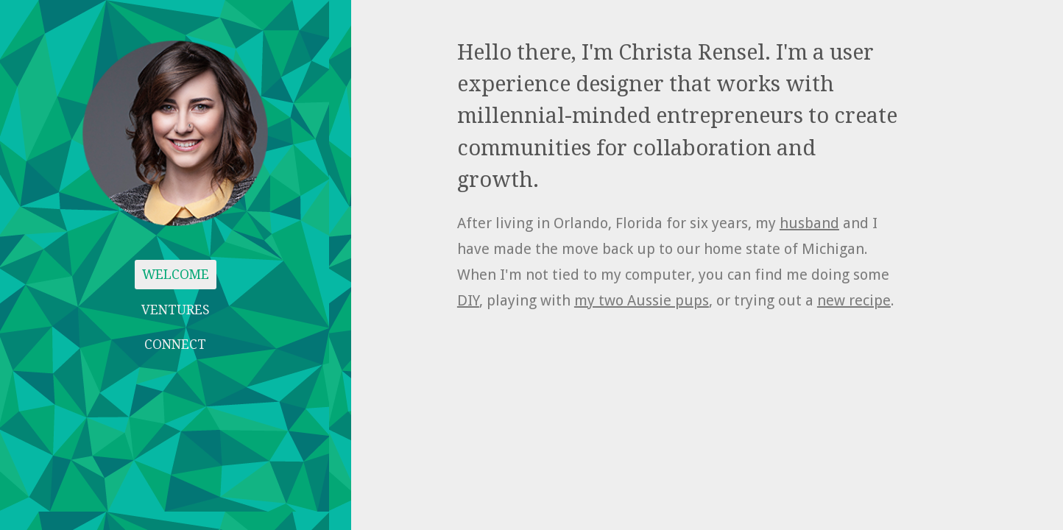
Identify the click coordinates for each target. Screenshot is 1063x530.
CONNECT (175, 344)
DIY (468, 300)
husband (809, 223)
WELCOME (175, 274)
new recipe (854, 300)
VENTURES (175, 310)
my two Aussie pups (641, 300)
